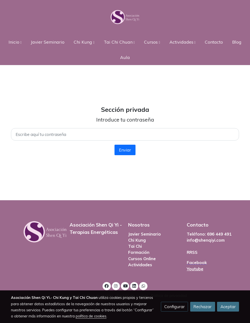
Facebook (197, 262)
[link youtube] (125, 286)
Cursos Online (142, 258)
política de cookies (91, 316)
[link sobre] (37, 232)
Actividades (140, 264)
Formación (138, 252)
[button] (15, 41)
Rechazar (202, 306)
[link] (125, 17)
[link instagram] (116, 286)
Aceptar (228, 306)
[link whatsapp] (143, 286)
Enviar (125, 149)
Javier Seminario (144, 234)
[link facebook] (107, 286)
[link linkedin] (134, 286)
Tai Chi (135, 246)
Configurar (174, 306)
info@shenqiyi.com (206, 240)
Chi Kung (137, 240)
